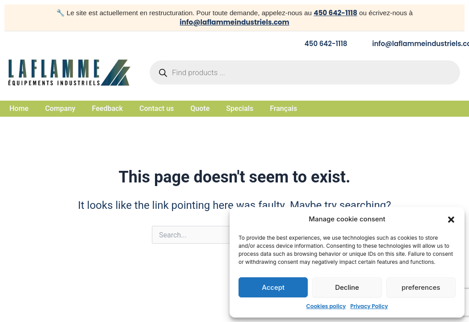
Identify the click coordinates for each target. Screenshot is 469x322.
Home (19, 108)
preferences (421, 287)
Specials (239, 108)
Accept (273, 287)
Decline (347, 287)
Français (283, 108)
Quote (199, 108)
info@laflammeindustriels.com (234, 22)
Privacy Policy (369, 306)
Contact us (156, 108)
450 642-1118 (335, 12)
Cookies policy (326, 306)
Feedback (107, 108)
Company (60, 108)
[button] (451, 219)
